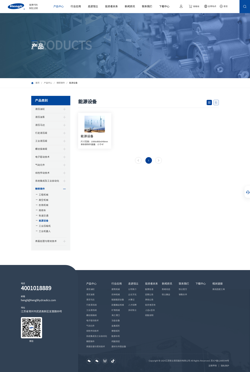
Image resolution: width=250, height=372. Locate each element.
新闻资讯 (130, 6)
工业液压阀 (41, 141)
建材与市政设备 (118, 347)
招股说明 (149, 315)
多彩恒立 (132, 310)
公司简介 (132, 289)
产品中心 (58, 6)
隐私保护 (225, 366)
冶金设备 (115, 321)
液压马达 (40, 125)
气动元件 (40, 165)
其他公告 (149, 300)
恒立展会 (166, 295)
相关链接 (217, 283)
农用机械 (43, 205)
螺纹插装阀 (41, 149)
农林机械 (115, 295)
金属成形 (115, 326)
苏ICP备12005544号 (220, 361)
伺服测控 (115, 341)
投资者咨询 (150, 305)
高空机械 (43, 200)
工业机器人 (45, 231)
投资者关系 (111, 6)
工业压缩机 (45, 226)
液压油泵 (40, 117)
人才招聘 (132, 305)
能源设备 (43, 220)
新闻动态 (166, 289)
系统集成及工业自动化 (47, 181)
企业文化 (132, 295)
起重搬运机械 (117, 305)
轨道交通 (43, 215)
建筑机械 (115, 289)
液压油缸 (40, 109)
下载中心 (164, 6)
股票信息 (149, 289)
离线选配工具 (218, 289)
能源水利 (115, 336)
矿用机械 (115, 310)
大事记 (131, 300)
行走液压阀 (41, 133)
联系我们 (147, 6)
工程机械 (43, 194)
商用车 (42, 210)
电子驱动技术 (42, 157)
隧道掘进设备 (117, 300)
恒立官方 (183, 289)
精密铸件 (61, 83)
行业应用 (76, 6)
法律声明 (212, 366)
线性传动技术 (42, 173)
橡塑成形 (115, 331)
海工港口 (115, 315)
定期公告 (149, 295)
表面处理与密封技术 (46, 241)
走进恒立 (93, 6)
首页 (37, 83)
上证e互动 (150, 310)
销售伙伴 (183, 295)
